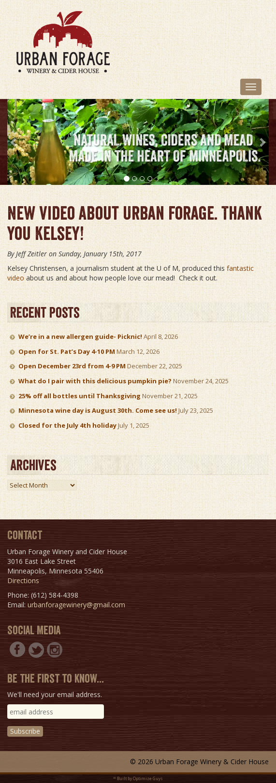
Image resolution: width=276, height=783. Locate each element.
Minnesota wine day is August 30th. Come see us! (97, 410)
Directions (23, 580)
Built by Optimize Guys (140, 778)
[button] (13, 142)
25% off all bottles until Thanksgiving (79, 396)
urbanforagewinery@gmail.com (76, 604)
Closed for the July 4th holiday (67, 425)
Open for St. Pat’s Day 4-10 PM (66, 351)
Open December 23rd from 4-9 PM (72, 366)
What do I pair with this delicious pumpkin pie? (95, 381)
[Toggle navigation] (250, 87)
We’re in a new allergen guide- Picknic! (80, 336)
